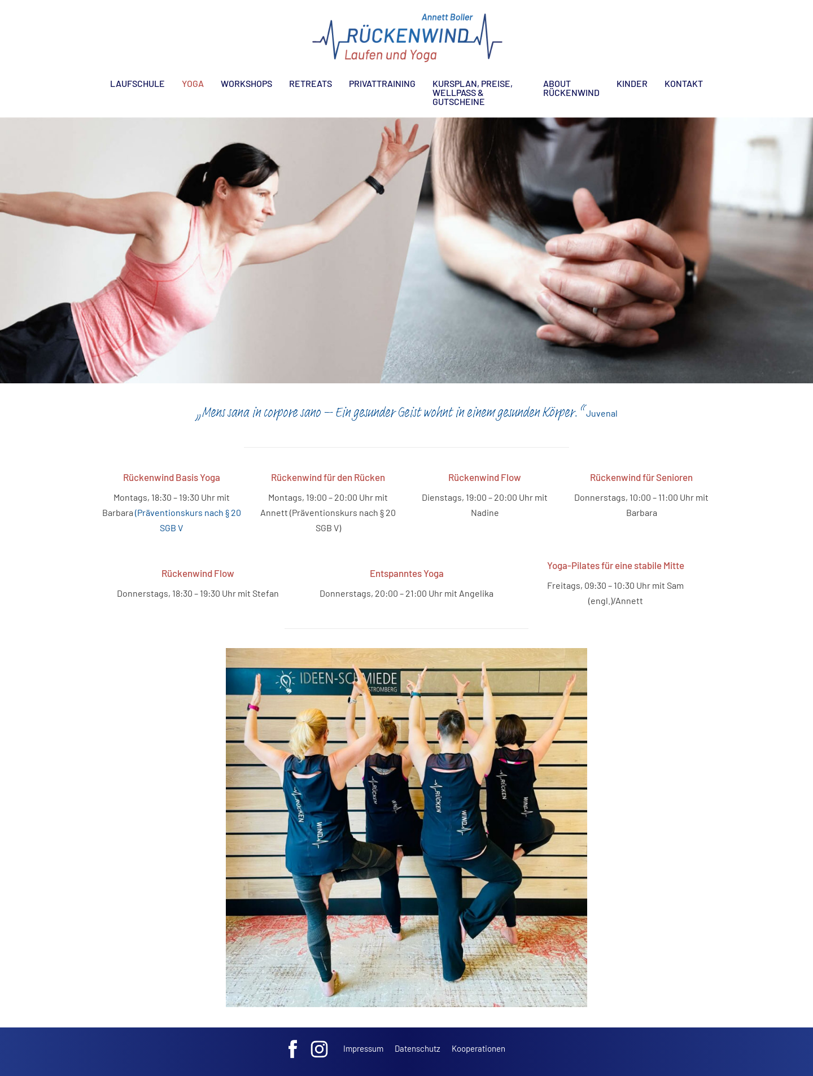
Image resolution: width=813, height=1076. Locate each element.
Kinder (632, 83)
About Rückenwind (571, 88)
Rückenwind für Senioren (641, 477)
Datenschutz (417, 1048)
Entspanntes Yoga (407, 573)
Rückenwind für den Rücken (328, 477)
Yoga (193, 83)
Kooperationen (478, 1048)
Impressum (363, 1048)
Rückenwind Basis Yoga (171, 477)
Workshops (246, 83)
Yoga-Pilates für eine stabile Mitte (615, 565)
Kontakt (684, 83)
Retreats (310, 83)
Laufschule (137, 83)
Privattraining (382, 83)
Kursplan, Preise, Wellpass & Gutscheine (472, 92)
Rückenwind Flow (484, 477)
